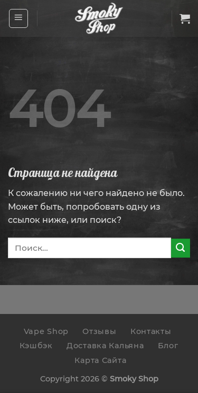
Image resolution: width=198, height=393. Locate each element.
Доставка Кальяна (105, 345)
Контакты (151, 331)
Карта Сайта (100, 360)
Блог (168, 345)
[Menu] (19, 18)
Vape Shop (46, 331)
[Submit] (180, 248)
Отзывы (99, 331)
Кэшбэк (36, 345)
